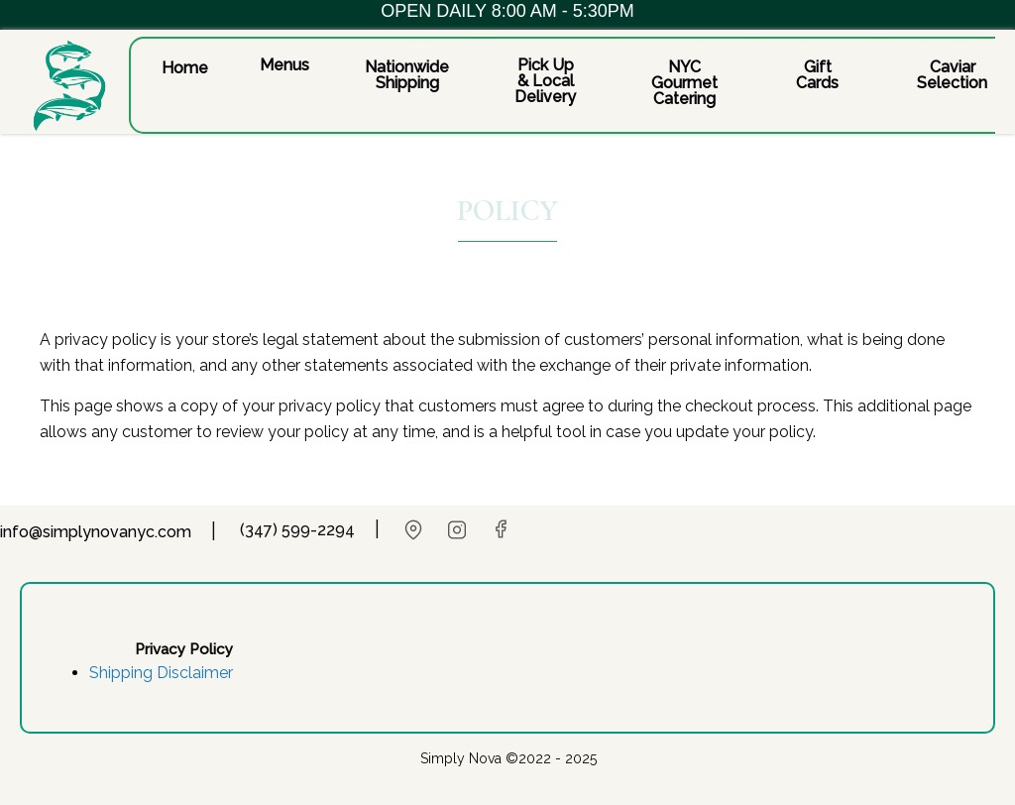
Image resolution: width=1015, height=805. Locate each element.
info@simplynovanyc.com (95, 531)
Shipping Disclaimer (161, 672)
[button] (185, 67)
